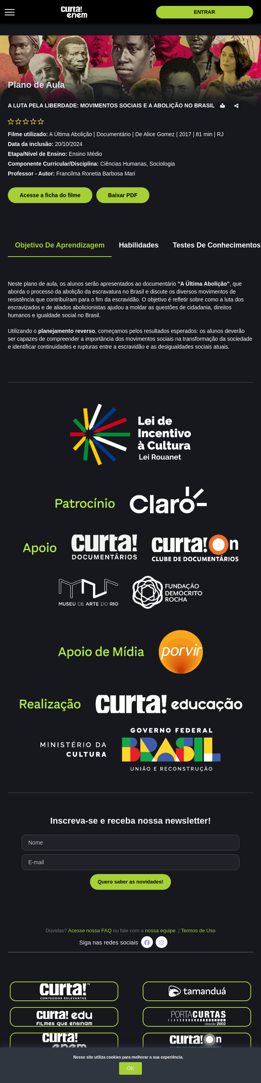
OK (130, 1068)
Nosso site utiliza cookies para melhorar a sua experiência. (130, 1057)
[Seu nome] (130, 842)
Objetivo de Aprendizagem (60, 245)
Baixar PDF (123, 195)
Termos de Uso (198, 930)
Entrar (204, 12)
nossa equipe (160, 930)
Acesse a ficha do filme (50, 195)
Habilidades (138, 245)
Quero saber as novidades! (131, 882)
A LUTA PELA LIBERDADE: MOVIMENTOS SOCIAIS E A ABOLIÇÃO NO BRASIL (112, 105)
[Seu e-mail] (130, 862)
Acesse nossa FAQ (90, 930)
